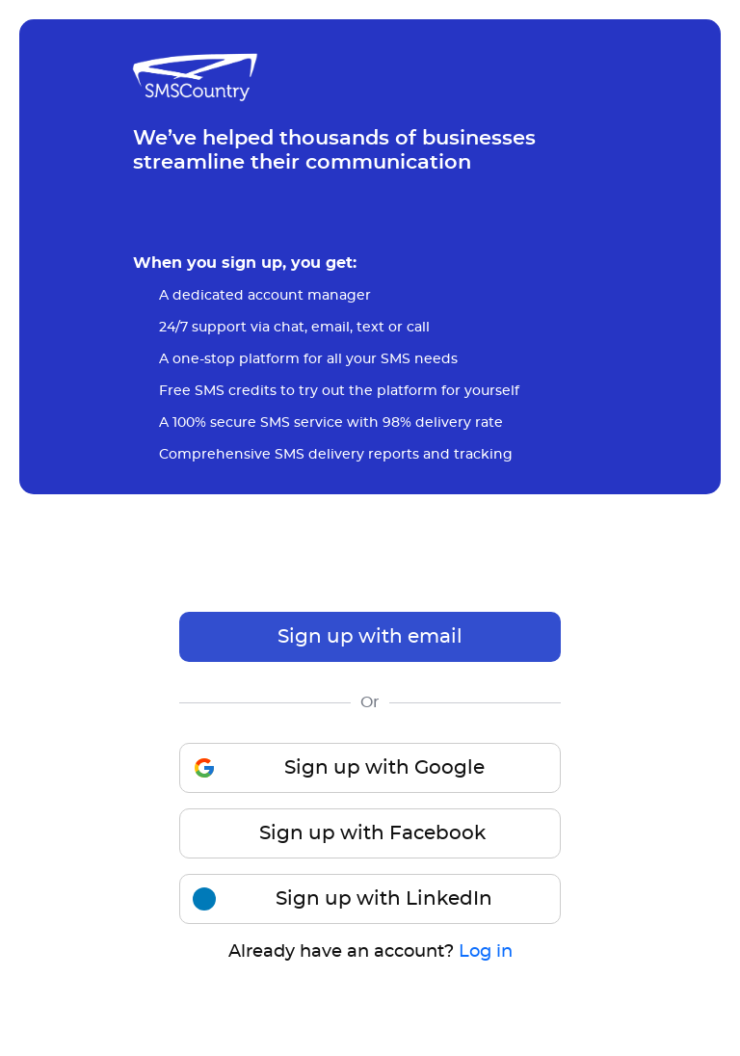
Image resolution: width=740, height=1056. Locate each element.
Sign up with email (370, 637)
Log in (486, 952)
